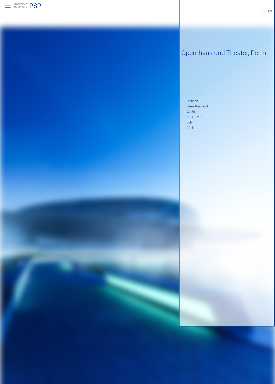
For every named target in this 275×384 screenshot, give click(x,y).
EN (270, 11)
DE (263, 11)
